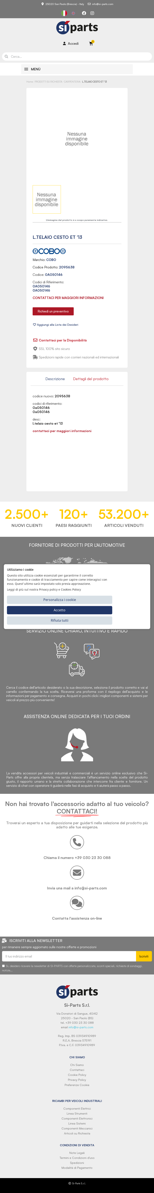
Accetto (59, 610)
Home (29, 81)
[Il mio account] (71, 43)
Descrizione (55, 378)
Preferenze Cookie (77, 1085)
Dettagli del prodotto (91, 378)
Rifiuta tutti (59, 620)
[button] (53, 311)
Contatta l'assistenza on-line (77, 918)
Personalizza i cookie (59, 599)
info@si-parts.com (81, 1027)
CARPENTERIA (72, 81)
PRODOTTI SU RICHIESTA (48, 81)
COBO (51, 260)
